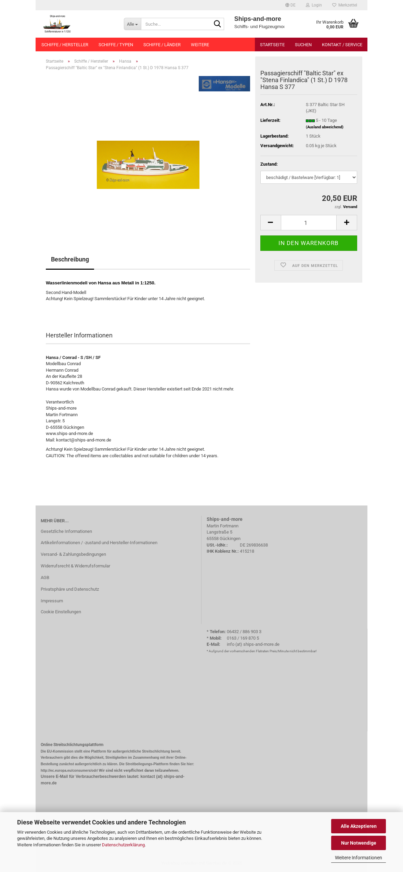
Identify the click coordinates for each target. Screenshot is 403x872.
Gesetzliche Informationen (66, 531)
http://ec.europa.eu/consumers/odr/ (69, 770)
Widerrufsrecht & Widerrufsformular (75, 565)
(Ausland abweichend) (324, 127)
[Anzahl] (309, 222)
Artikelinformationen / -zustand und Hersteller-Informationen (99, 542)
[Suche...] (132, 24)
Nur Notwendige (358, 843)
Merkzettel (344, 5)
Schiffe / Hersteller (64, 44)
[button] (290, 5)
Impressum (52, 600)
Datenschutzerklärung (123, 844)
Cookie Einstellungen (61, 611)
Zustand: (269, 164)
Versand (350, 207)
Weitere (200, 44)
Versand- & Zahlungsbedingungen (73, 554)
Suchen (303, 44)
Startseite (272, 44)
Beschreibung (70, 259)
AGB (45, 577)
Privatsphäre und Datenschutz (70, 589)
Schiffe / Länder (162, 44)
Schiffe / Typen (116, 44)
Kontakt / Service (342, 44)
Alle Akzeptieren (359, 826)
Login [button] (314, 5)
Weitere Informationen (358, 857)
